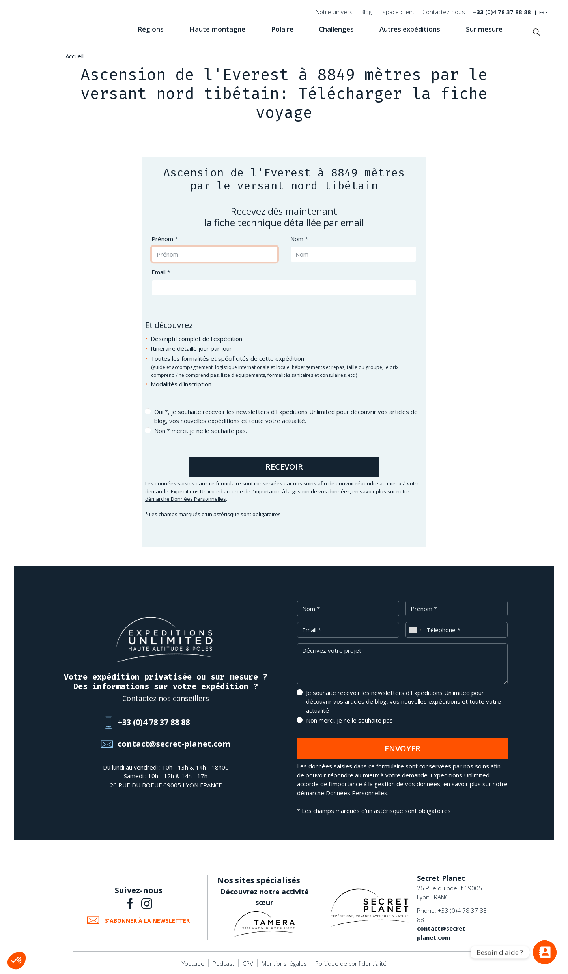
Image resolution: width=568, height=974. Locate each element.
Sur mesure (484, 29)
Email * (160, 272)
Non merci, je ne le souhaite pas (349, 720)
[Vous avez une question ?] (545, 952)
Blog (366, 12)
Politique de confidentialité (351, 963)
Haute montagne (217, 29)
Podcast (223, 963)
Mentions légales (284, 963)
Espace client (397, 12)
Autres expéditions (409, 29)
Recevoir (284, 466)
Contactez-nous (443, 12)
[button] (16, 960)
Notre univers (334, 12)
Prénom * (164, 239)
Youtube (193, 963)
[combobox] (415, 629)
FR (541, 12)
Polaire (282, 29)
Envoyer (402, 748)
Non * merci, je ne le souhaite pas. (200, 431)
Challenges (336, 29)
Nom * (299, 239)
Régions (151, 29)
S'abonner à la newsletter (147, 920)
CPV (248, 963)
